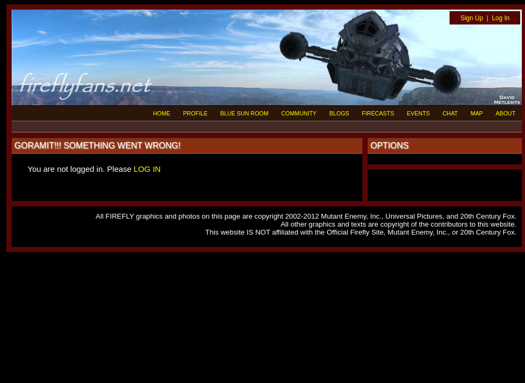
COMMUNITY (299, 113)
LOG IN (147, 168)
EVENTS (418, 113)
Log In (501, 18)
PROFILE (195, 113)
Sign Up (471, 18)
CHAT (450, 113)
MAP (476, 113)
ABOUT (505, 113)
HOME (161, 113)
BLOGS (339, 113)
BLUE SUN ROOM (245, 113)
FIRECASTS (378, 113)
